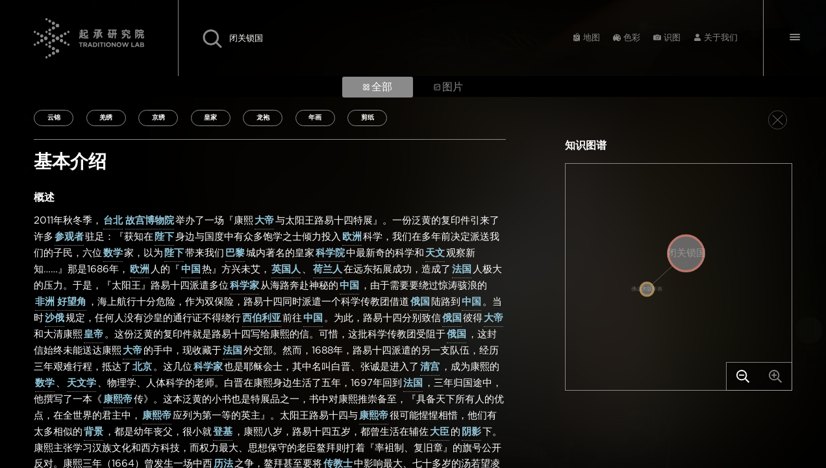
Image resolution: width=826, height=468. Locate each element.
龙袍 (263, 117)
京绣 (158, 117)
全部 (377, 87)
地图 (591, 38)
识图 (672, 38)
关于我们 (721, 38)
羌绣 (105, 117)
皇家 (210, 117)
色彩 (631, 38)
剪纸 (367, 117)
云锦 (53, 117)
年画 (314, 117)
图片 (448, 87)
